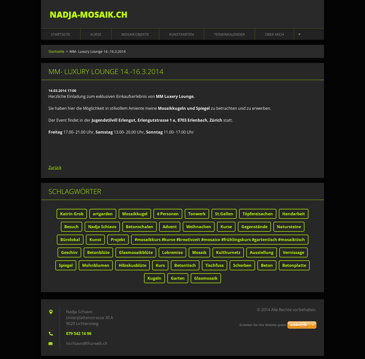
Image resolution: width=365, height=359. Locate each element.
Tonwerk (197, 217)
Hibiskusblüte (132, 268)
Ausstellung (261, 255)
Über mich (274, 37)
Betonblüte (98, 255)
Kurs (160, 268)
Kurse (95, 37)
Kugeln (154, 281)
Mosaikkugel (134, 217)
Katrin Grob (71, 217)
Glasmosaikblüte (136, 255)
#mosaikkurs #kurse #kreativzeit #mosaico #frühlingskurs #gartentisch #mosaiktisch (220, 243)
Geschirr (69, 255)
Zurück (54, 170)
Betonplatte (294, 268)
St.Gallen (224, 217)
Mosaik (199, 255)
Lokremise (172, 255)
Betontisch (185, 268)
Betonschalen (139, 230)
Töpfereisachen (258, 217)
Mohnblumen (95, 268)
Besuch (71, 230)
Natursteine (289, 230)
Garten (178, 281)
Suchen (311, 14)
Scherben (242, 268)
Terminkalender (229, 37)
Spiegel (66, 268)
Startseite (60, 37)
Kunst (95, 243)
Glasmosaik (206, 281)
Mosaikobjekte (135, 37)
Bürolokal (70, 243)
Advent (170, 230)
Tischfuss (214, 268)
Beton (267, 268)
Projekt (118, 243)
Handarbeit (293, 217)
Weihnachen (198, 230)
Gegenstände (254, 230)
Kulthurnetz (228, 255)
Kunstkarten (181, 37)
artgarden (103, 217)
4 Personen (168, 217)
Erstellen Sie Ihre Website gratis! (263, 325)
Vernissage (293, 255)
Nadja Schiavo (102, 230)
